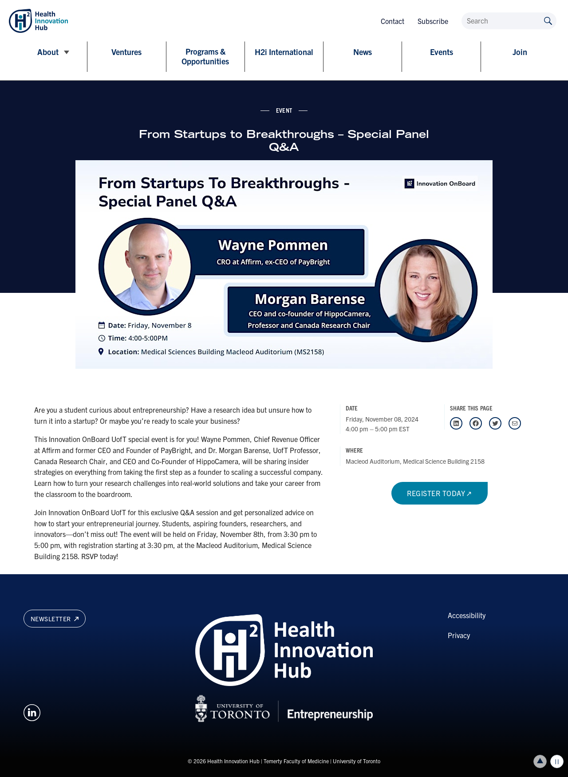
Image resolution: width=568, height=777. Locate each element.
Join (520, 52)
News (362, 52)
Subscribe (433, 20)
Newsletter (55, 619)
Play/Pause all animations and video (557, 761)
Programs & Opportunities (205, 56)
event (284, 110)
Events (441, 52)
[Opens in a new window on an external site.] (32, 711)
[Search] (509, 20)
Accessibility (466, 615)
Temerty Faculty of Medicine (296, 760)
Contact (392, 20)
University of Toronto (356, 760)
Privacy (459, 635)
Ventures (126, 52)
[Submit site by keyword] (548, 20)
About (48, 52)
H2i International (284, 52)
